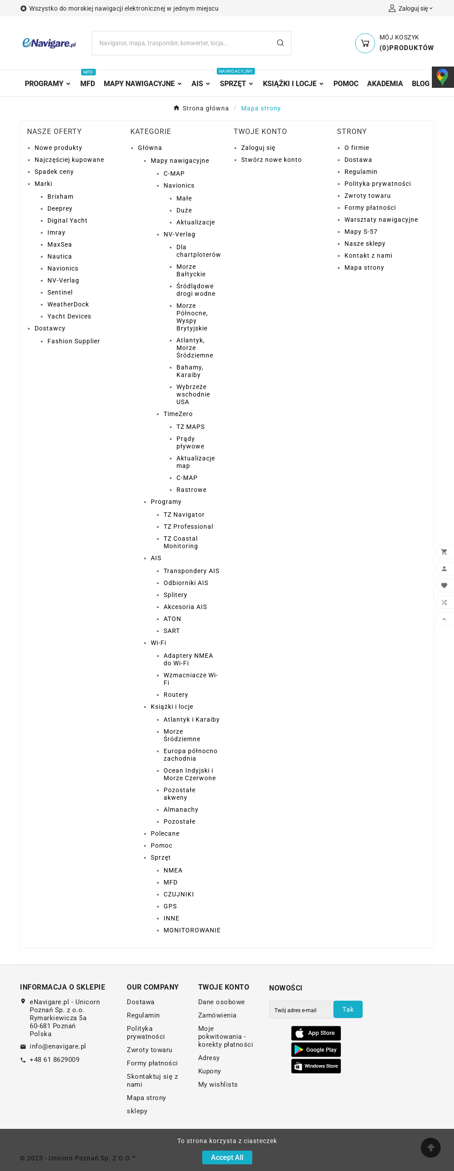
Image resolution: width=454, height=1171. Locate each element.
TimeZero (178, 413)
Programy (166, 501)
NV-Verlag (63, 280)
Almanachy (181, 809)
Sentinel (60, 292)
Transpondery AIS (191, 570)
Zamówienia (217, 1015)
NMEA (173, 870)
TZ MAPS (190, 426)
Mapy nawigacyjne (180, 160)
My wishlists (218, 1084)
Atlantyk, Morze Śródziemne (194, 348)
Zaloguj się (258, 147)
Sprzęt (161, 857)
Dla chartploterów (198, 251)
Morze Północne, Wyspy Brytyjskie (192, 317)
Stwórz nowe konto (271, 159)
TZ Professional (188, 526)
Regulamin (361, 171)
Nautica (59, 256)
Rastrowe (191, 489)
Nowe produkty (58, 147)
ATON (172, 618)
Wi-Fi (158, 642)
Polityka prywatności (377, 183)
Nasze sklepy (365, 243)
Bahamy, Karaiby (190, 371)
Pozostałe (180, 821)
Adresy (209, 1058)
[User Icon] (411, 8)
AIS (156, 558)
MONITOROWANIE (192, 930)
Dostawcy (50, 328)
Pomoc (161, 845)
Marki (43, 183)
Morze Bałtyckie (191, 270)
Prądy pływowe (190, 442)
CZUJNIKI (179, 894)
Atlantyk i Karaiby (192, 719)
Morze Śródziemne (182, 735)
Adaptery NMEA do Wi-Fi (188, 659)
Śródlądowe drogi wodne (195, 290)
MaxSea (59, 244)
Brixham (60, 196)
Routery (176, 694)
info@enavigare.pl (58, 1046)
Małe (184, 198)
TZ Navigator (184, 514)
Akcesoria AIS (185, 606)
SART (172, 630)
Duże (184, 210)
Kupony (209, 1071)
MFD (171, 882)
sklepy (137, 1111)
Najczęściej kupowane (69, 159)
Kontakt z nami (368, 255)
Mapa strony (364, 267)
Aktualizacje (195, 222)
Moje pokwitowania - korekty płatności (226, 1037)
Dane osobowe (221, 1002)
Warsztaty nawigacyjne (381, 219)
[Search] (181, 43)
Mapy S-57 (361, 231)
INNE (172, 918)
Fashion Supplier (73, 341)
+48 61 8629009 (54, 1060)
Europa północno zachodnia (191, 754)
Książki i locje (172, 706)
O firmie (356, 147)
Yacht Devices (69, 316)
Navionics (62, 268)
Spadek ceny (54, 171)
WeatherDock (68, 304)
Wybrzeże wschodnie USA (193, 394)
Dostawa (358, 159)
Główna (150, 147)
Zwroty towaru (367, 195)
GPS (170, 906)
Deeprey (60, 208)
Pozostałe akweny (180, 793)
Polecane (165, 833)
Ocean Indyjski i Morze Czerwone (190, 774)
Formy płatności (370, 207)
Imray (56, 232)
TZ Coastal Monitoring (181, 542)
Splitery (176, 594)
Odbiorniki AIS (186, 582)
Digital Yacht (67, 220)
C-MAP (174, 173)
